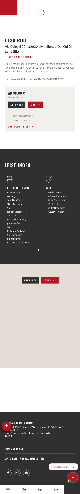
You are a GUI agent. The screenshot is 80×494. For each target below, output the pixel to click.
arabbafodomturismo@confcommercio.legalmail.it (27, 433)
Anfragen (16, 104)
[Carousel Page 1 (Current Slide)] (38, 250)
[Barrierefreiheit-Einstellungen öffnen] (6, 426)
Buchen (36, 104)
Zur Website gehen (21, 126)
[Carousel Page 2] (41, 250)
